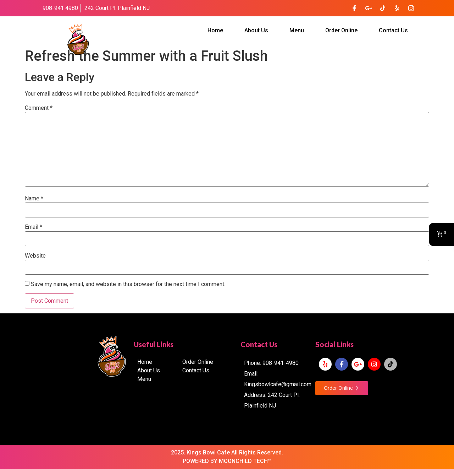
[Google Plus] (368, 8)
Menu (296, 30)
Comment (38, 108)
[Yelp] (397, 8)
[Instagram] (411, 8)
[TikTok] (382, 8)
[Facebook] (354, 8)
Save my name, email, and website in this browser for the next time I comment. (128, 284)
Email (33, 227)
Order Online (341, 30)
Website (35, 256)
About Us (256, 30)
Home (215, 30)
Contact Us (393, 30)
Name (34, 198)
